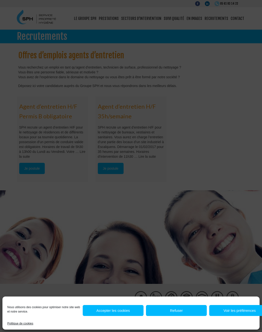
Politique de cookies (20, 323)
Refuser (176, 310)
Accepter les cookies (113, 310)
